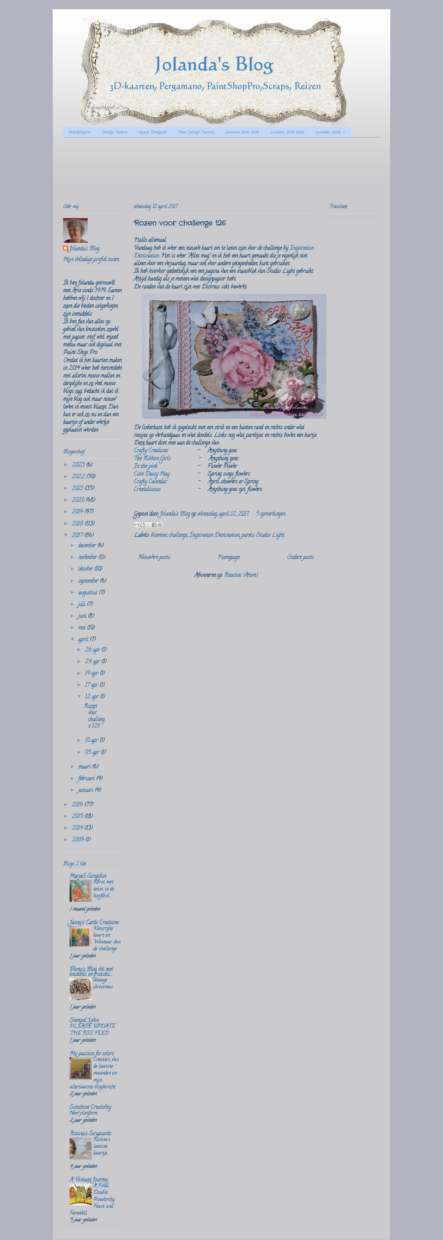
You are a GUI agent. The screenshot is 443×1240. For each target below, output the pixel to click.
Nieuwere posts (154, 558)
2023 (79, 465)
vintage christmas (103, 984)
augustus (88, 593)
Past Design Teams (196, 132)
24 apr (93, 662)
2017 (78, 536)
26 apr (93, 650)
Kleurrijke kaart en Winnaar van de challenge (106, 939)
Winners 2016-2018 (242, 132)
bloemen (159, 535)
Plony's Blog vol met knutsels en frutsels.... (91, 972)
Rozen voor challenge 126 (179, 223)
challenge (178, 535)
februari (87, 779)
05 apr (93, 753)
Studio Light (270, 535)
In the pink (145, 466)
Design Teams (114, 132)
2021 (78, 489)
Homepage (228, 558)
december (87, 546)
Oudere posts (300, 558)
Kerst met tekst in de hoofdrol (103, 889)
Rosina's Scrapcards (90, 1134)
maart (85, 767)
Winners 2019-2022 (287, 132)
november (88, 558)
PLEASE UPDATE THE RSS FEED (92, 1030)
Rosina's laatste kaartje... (101, 1147)
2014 (78, 828)
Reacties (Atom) (241, 575)
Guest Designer (153, 132)
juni (83, 616)
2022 (79, 477)
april (84, 640)
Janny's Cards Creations (94, 923)
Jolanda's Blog (84, 249)
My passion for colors (92, 1054)
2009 (78, 840)
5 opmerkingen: (270, 514)
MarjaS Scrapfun (88, 876)
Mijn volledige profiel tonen (91, 260)
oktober (86, 569)
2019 (78, 512)
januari (86, 790)
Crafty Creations (151, 451)
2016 (78, 805)
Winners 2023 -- (331, 132)
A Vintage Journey (89, 1180)
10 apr (92, 741)
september (89, 581)
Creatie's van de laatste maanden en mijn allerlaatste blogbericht (94, 1073)
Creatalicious (147, 490)
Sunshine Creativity (90, 1107)
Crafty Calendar (150, 482)
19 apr (92, 674)
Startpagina (79, 132)
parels (247, 535)
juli (82, 605)
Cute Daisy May (152, 474)
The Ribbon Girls (152, 459)
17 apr (92, 685)
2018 (78, 524)
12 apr (92, 697)
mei (82, 628)
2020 (79, 500)
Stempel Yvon (84, 1021)
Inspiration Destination (214, 535)
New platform (83, 1114)
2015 (78, 817)
